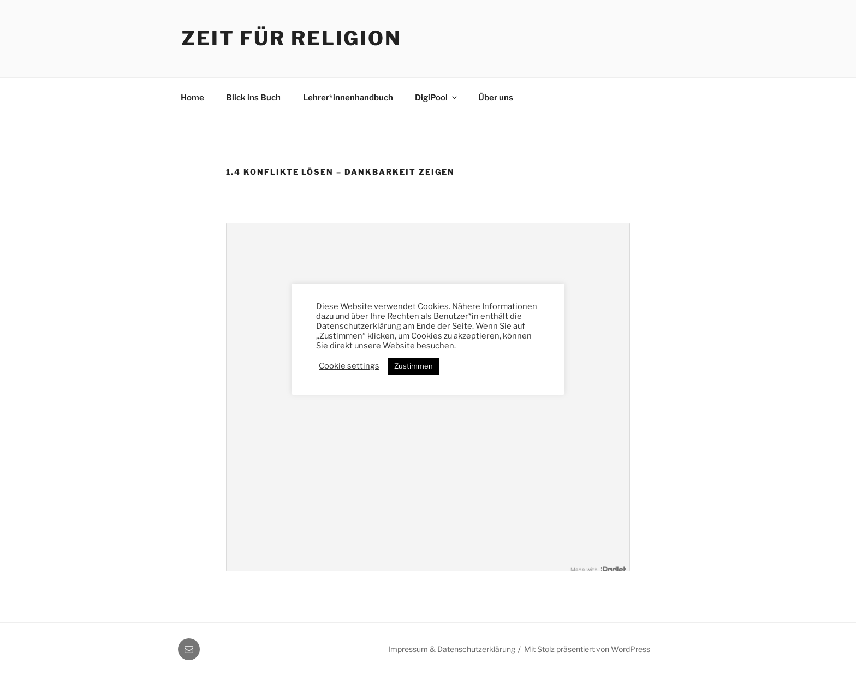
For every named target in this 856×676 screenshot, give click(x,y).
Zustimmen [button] (413, 365)
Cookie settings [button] (349, 366)
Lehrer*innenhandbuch (348, 98)
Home (192, 98)
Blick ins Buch (253, 98)
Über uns (495, 98)
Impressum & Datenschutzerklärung (451, 649)
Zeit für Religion (291, 38)
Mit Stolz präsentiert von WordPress (587, 649)
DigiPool (437, 98)
